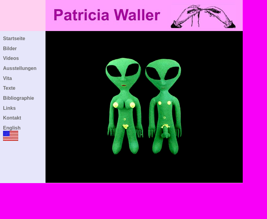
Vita (7, 78)
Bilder (10, 48)
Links (9, 108)
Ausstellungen (19, 68)
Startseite (14, 38)
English (12, 127)
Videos (11, 58)
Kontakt (12, 117)
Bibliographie (18, 98)
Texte (9, 88)
